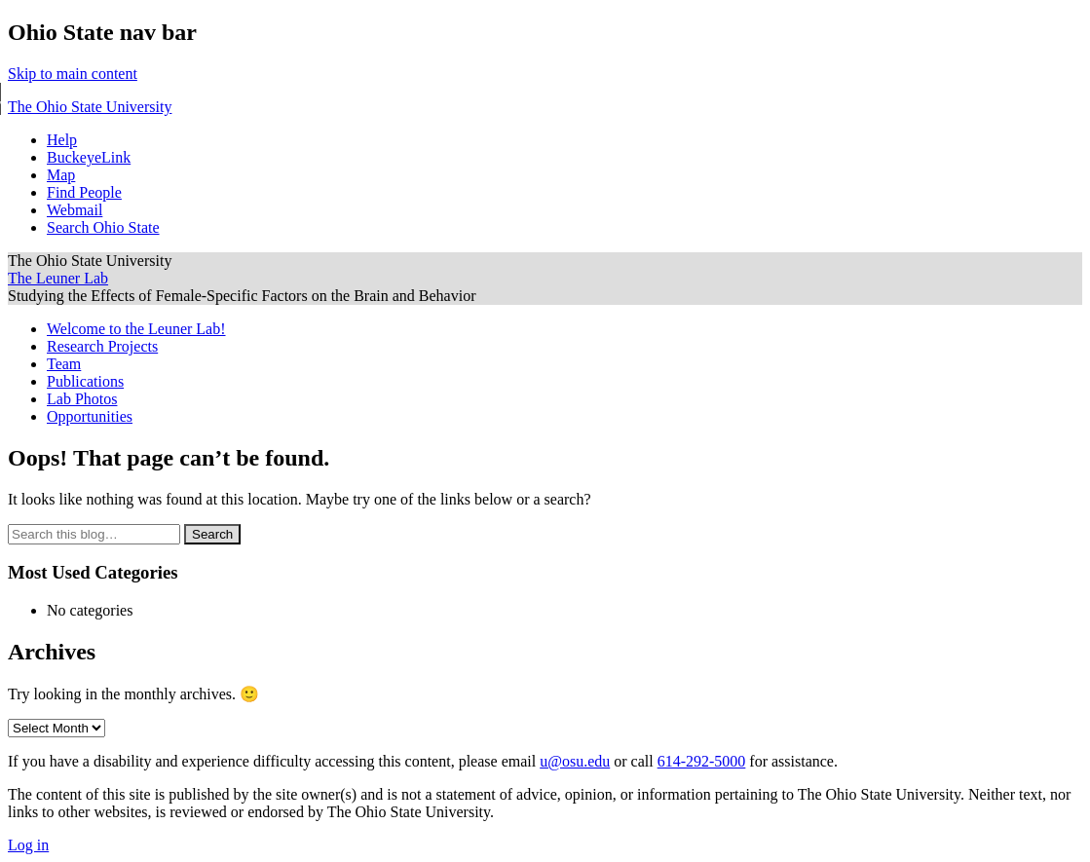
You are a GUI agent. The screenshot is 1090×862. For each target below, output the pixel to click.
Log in (28, 845)
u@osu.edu (575, 761)
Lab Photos (82, 399)
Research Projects (102, 346)
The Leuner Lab (58, 278)
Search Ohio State (103, 227)
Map (61, 175)
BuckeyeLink (89, 157)
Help (62, 139)
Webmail (74, 210)
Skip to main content (72, 73)
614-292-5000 (702, 761)
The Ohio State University (89, 106)
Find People (84, 192)
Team (64, 364)
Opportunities (89, 416)
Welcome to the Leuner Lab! (136, 328)
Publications (85, 381)
